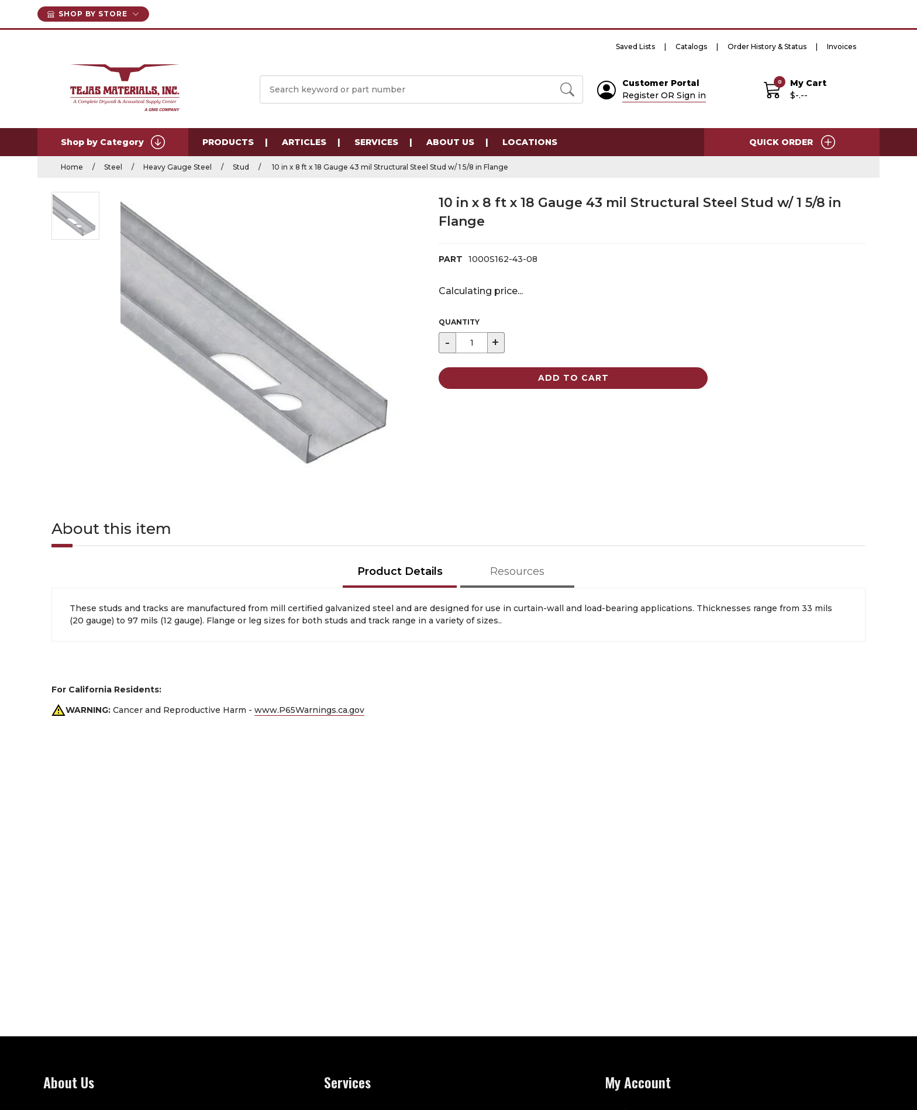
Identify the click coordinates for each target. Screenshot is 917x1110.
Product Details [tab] (400, 571)
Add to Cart (573, 378)
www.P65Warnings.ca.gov (309, 710)
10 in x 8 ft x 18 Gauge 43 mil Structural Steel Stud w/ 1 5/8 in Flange (389, 167)
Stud (241, 167)
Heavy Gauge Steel (177, 167)
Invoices (841, 46)
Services (376, 142)
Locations (529, 142)
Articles (304, 142)
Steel (113, 167)
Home (72, 167)
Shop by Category (113, 142)
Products (228, 142)
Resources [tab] (517, 571)
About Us (450, 142)
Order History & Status (767, 46)
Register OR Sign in (664, 95)
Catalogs (691, 46)
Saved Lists (635, 46)
